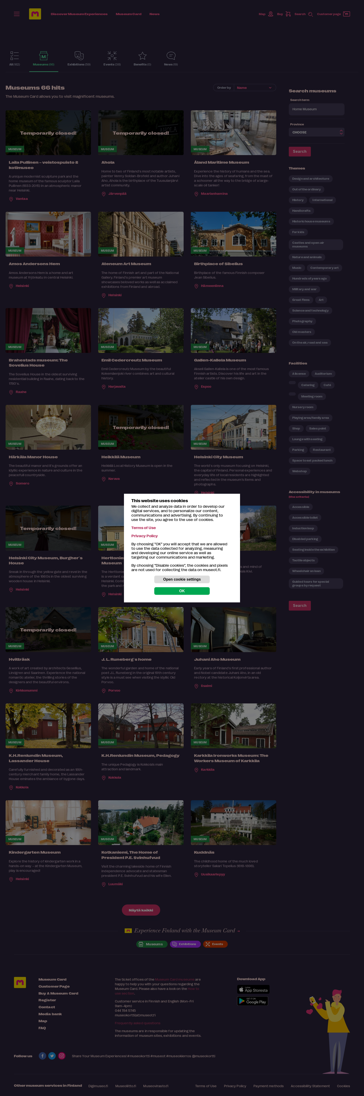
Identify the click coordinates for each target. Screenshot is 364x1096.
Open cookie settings (182, 579)
